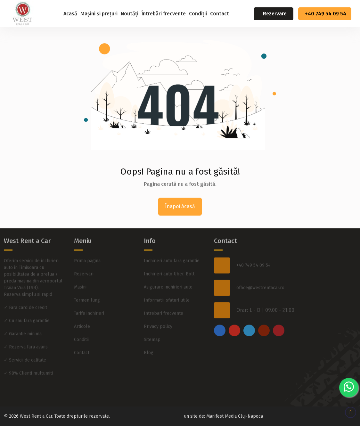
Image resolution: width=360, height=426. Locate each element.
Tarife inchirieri (89, 304)
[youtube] (264, 321)
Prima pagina (87, 251)
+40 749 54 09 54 (325, 14)
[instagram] (234, 321)
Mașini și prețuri (99, 14)
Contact (219, 14)
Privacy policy (158, 317)
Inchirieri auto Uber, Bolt (169, 264)
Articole (82, 317)
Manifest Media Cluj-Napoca (234, 416)
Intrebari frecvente (163, 304)
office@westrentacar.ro (260, 278)
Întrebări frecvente (164, 14)
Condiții (198, 14)
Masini (80, 277)
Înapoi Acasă (180, 206)
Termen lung (87, 290)
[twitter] (249, 321)
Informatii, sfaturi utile (167, 290)
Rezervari (84, 264)
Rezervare (275, 14)
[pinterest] (278, 321)
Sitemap (152, 330)
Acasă (70, 14)
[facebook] (219, 321)
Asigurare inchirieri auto (168, 277)
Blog (148, 343)
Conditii (81, 330)
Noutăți (129, 14)
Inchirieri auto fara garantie (172, 251)
